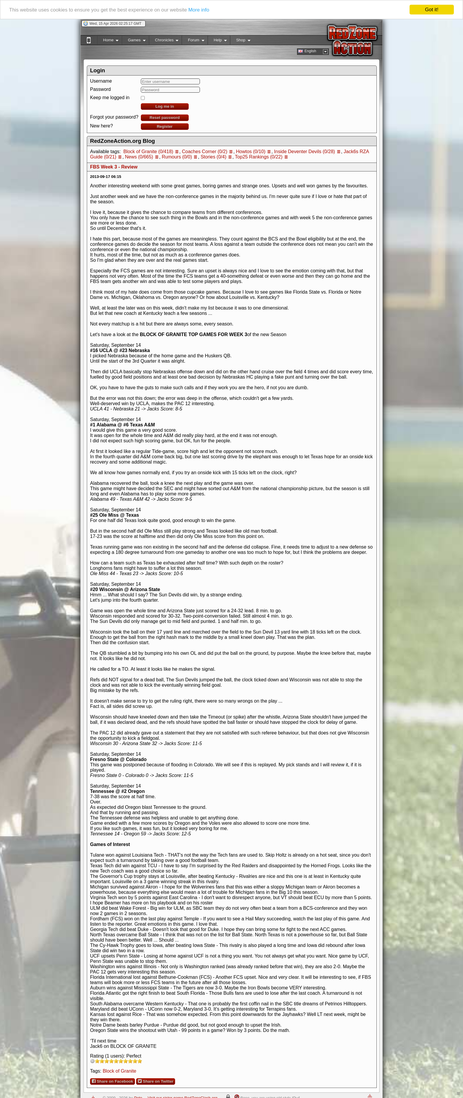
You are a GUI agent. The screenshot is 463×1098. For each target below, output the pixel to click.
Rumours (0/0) (177, 156)
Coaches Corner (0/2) (204, 151)
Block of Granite (119, 1071)
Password (100, 89)
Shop (240, 41)
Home (107, 41)
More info (198, 10)
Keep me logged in (109, 97)
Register (164, 126)
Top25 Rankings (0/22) (259, 156)
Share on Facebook (112, 1081)
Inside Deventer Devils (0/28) (304, 151)
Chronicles (164, 41)
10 (139, 1061)
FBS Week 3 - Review (114, 166)
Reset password (165, 117)
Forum (193, 41)
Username (101, 81)
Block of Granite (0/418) (148, 151)
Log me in (164, 106)
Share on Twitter (155, 1081)
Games (134, 41)
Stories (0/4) (213, 156)
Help (217, 41)
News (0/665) (139, 156)
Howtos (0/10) (250, 151)
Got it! (431, 9)
